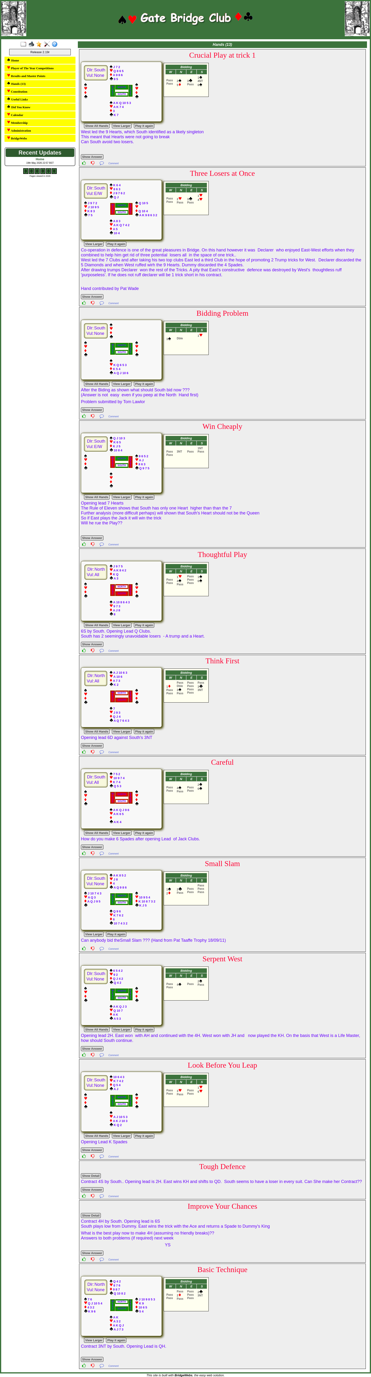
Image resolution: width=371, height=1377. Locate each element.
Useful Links (17, 99)
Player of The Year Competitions (30, 68)
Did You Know (18, 107)
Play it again (144, 126)
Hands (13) (16, 84)
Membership (17, 123)
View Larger (121, 126)
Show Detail (91, 1176)
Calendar (15, 115)
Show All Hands (96, 126)
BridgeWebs (17, 138)
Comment (113, 163)
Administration (19, 130)
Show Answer (92, 157)
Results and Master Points (26, 76)
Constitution (17, 91)
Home (13, 60)
